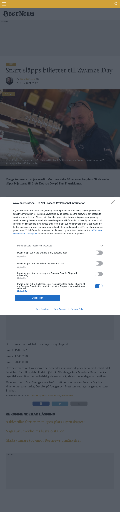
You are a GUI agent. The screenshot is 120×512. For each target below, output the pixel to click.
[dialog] (60, 256)
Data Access (60, 309)
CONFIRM (37, 298)
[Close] (114, 203)
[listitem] (60, 245)
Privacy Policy (77, 309)
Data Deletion (42, 309)
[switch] (99, 253)
